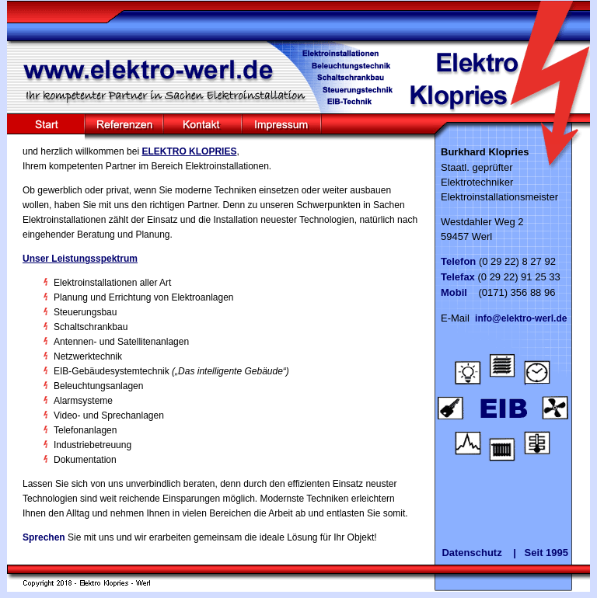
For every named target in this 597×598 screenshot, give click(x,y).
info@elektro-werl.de (521, 318)
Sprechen (44, 537)
